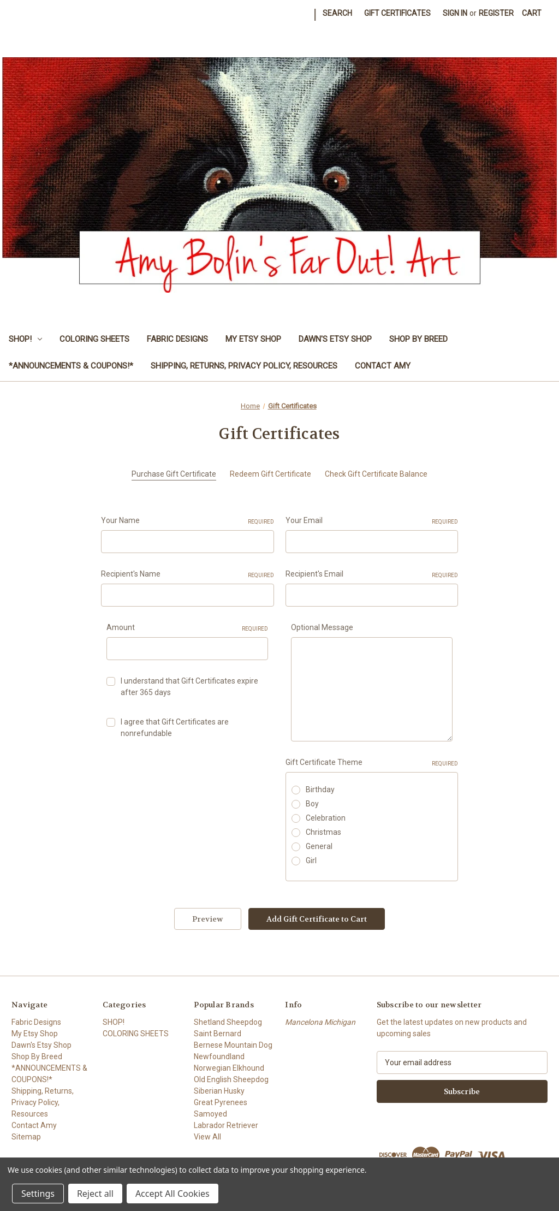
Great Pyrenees (220, 1102)
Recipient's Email (372, 574)
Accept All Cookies (172, 1194)
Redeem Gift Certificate (270, 474)
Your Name (187, 521)
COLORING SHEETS (94, 339)
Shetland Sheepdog (228, 1022)
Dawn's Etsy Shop (335, 339)
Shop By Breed (418, 339)
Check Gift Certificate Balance (376, 474)
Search (337, 13)
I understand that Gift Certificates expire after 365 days (189, 686)
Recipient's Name (187, 574)
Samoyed (210, 1113)
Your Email (372, 521)
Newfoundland (219, 1056)
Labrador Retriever (226, 1125)
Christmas (323, 832)
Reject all (95, 1194)
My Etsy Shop (253, 339)
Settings (38, 1194)
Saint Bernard (217, 1033)
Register (496, 13)
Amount (187, 628)
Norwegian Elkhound (229, 1068)
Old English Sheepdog (231, 1079)
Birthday (320, 789)
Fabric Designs (177, 339)
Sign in (455, 13)
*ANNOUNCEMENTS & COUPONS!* (71, 366)
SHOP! (25, 339)
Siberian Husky (219, 1091)
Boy (312, 803)
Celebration (326, 818)
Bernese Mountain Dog (233, 1045)
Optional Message (322, 627)
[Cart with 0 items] (532, 13)
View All (207, 1136)
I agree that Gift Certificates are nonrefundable (175, 727)
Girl (311, 860)
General (319, 846)
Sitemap (26, 1136)
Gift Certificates (397, 13)
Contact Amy (383, 366)
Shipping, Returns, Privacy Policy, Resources (244, 366)
